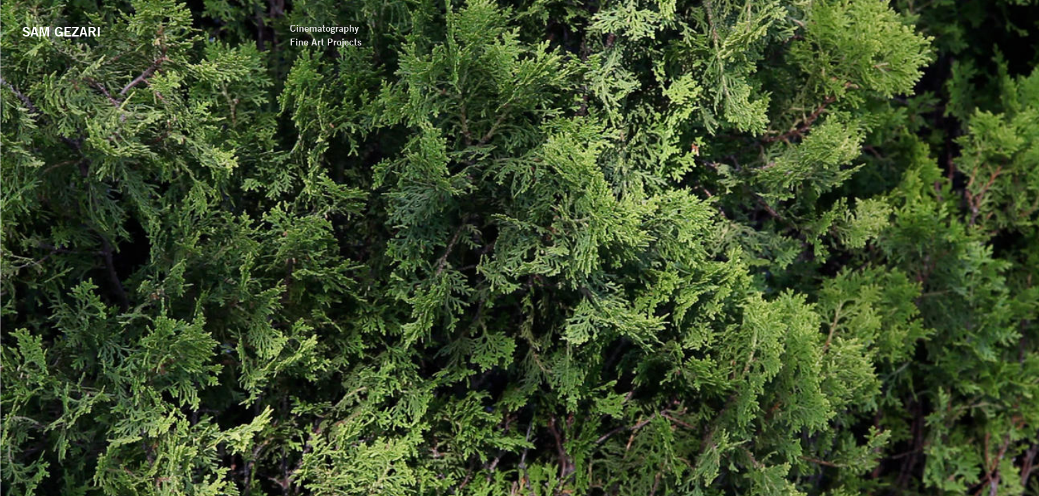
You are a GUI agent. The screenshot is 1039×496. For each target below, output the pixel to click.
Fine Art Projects (546, 42)
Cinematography (544, 28)
